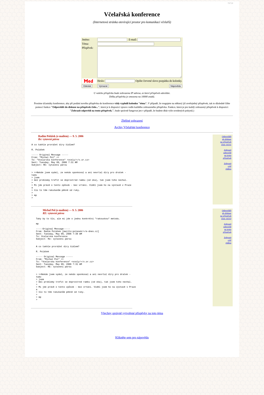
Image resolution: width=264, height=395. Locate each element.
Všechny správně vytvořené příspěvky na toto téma (132, 348)
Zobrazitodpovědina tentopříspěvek (227, 160)
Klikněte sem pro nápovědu (132, 372)
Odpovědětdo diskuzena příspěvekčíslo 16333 (225, 232)
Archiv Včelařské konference (132, 133)
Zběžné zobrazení (132, 126)
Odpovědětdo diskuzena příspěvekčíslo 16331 (225, 146)
